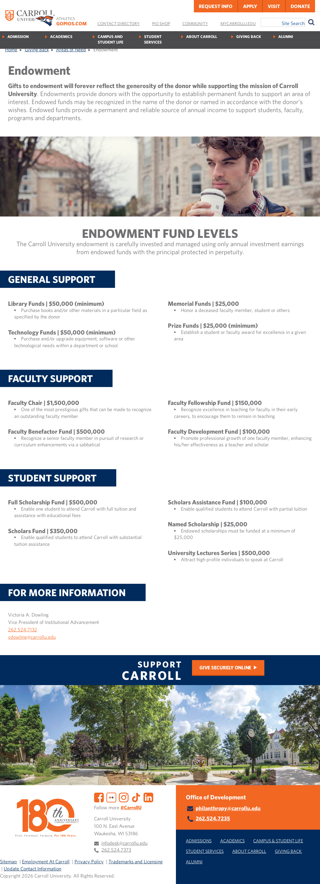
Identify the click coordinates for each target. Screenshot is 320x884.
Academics (61, 36)
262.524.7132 (22, 629)
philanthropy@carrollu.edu (228, 808)
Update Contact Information (32, 868)
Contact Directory (118, 23)
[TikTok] (136, 796)
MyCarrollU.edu (238, 23)
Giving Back (248, 36)
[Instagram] (124, 796)
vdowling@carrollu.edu (32, 637)
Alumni (285, 36)
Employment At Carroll (46, 861)
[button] (308, 872)
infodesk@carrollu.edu (124, 843)
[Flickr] (111, 796)
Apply (250, 6)
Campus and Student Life (110, 39)
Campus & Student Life (278, 840)
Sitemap (8, 861)
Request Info (216, 6)
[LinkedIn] (148, 796)
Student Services (153, 39)
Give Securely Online (225, 667)
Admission (18, 36)
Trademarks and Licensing (136, 861)
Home (11, 49)
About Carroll (201, 36)
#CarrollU (131, 807)
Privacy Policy (89, 861)
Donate (300, 6)
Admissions (198, 840)
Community (195, 23)
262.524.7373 (116, 849)
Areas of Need (71, 49)
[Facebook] (99, 796)
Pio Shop (161, 23)
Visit (274, 6)
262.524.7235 (213, 818)
